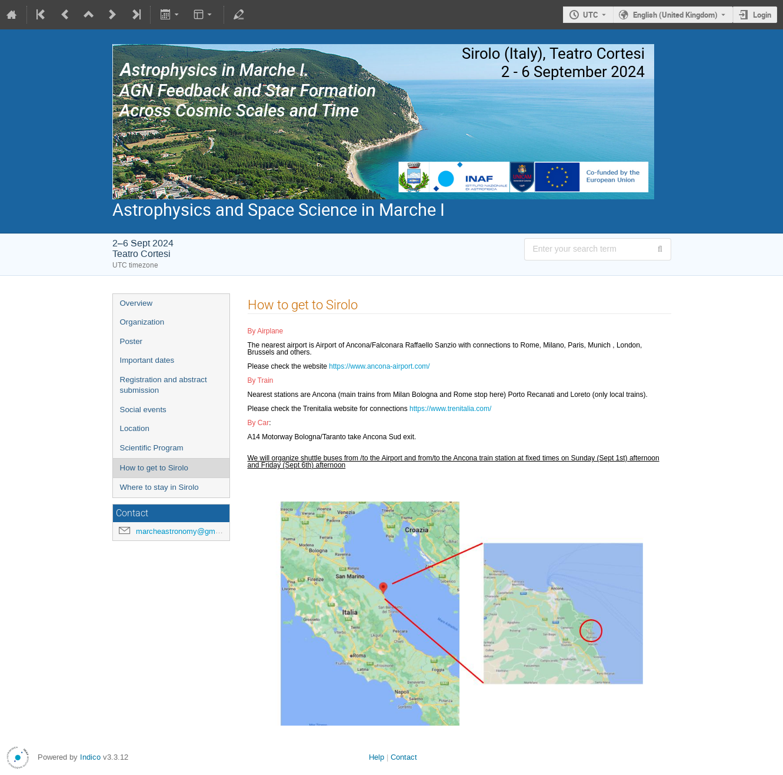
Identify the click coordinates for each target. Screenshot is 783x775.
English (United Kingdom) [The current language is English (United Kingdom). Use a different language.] (675, 14)
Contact (404, 757)
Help (376, 757)
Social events (143, 409)
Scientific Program (152, 447)
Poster (131, 341)
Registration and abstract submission (163, 385)
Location (134, 428)
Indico (90, 757)
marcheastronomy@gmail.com (188, 531)
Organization (142, 322)
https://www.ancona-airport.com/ (379, 366)
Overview (136, 303)
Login (762, 14)
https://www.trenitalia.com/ (450, 409)
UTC (590, 14)
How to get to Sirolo (154, 467)
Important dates (147, 360)
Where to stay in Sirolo (159, 487)
